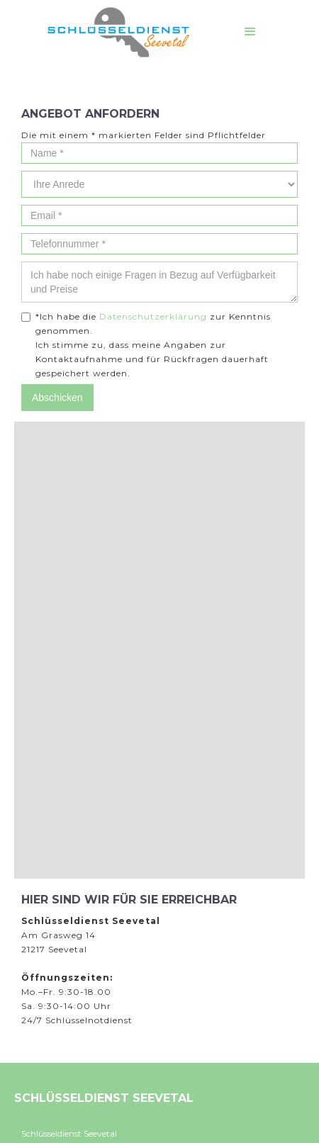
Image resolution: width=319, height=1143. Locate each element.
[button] (250, 32)
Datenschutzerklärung (153, 316)
